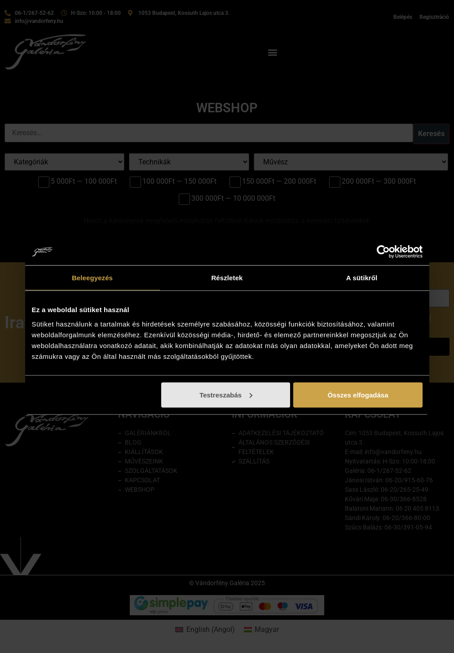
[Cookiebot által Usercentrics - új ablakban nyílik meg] (383, 252)
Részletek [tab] (226, 278)
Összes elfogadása (357, 394)
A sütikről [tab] (362, 278)
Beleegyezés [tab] (92, 278)
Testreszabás (225, 394)
